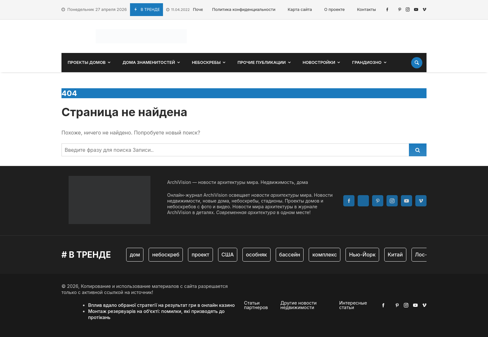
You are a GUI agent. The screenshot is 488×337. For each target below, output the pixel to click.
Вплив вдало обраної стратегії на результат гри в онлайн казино (161, 305)
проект (200, 254)
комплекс (324, 254)
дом (135, 254)
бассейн (289, 254)
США (228, 254)
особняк (256, 254)
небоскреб (165, 254)
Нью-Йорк (362, 254)
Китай (395, 254)
